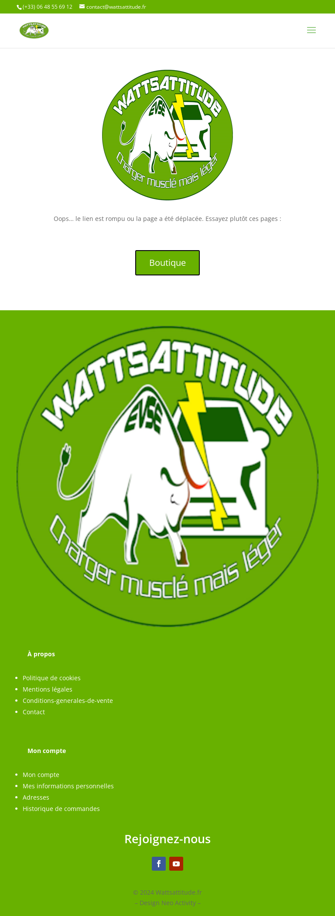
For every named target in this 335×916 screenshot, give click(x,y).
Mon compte (41, 774)
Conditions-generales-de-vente (68, 700)
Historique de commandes (61, 808)
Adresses (36, 797)
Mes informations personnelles (68, 786)
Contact (34, 712)
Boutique (167, 262)
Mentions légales (47, 689)
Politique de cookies (52, 678)
